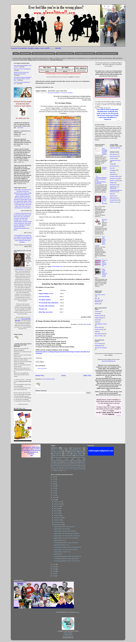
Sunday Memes (114, 200)
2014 (54, 495)
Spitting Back (98, 345)
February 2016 (58, 504)
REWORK (73, 452)
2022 (54, 575)
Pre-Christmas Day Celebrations (48, 302)
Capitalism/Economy (115, 160)
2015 (54, 497)
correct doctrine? (19, 269)
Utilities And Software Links (65, 53)
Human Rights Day (56, 266)
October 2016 (57, 520)
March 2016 (57, 506)
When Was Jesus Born (46, 312)
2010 (54, 486)
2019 (54, 569)
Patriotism (112, 174)
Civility (111, 164)
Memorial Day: (104, 220)
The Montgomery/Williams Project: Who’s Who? (66, 558)
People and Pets (99, 329)
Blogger (77, 612)
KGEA (96, 322)
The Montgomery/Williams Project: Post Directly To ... (67, 561)
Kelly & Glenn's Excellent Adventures (43, 53)
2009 (54, 483)
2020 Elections (114, 154)
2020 (54, 571)
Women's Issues (114, 202)
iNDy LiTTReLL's (99, 335)
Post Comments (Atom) (49, 379)
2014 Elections (80, 468)
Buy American (113, 156)
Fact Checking (98, 343)
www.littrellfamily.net (68, 636)
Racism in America (115, 180)
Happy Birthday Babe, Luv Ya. (61, 545)
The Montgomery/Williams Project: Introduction (66, 542)
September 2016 (58, 517)
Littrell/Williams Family (101, 324)
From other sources (100, 294)
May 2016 (57, 510)
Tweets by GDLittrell (115, 148)
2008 (54, 481)
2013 (54, 492)
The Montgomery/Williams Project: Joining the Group (67, 547)
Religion (112, 182)
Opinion (97, 303)
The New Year (43, 309)
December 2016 (58, 524)
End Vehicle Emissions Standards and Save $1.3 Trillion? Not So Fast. (22, 79)
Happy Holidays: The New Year (62, 529)
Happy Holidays (99, 317)
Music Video (98, 327)
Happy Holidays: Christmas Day (62, 551)
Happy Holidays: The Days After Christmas (65, 531)
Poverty (58, 470)
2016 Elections (80, 455)
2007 (54, 479)
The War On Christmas (67, 92)
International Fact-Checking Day (22, 69)
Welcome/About (25, 53)
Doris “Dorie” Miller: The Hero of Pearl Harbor (104, 272)
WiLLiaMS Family (99, 333)
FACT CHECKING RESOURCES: (107, 53)
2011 (54, 488)
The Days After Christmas (46, 306)
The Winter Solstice (45, 299)
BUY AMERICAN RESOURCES (85, 53)
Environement (113, 166)
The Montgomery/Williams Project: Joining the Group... (68, 556)
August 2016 (57, 515)
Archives (58, 462)
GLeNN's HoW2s (68, 634)
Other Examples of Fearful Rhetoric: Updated (104, 151)
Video (96, 331)
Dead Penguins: (58, 554)
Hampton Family (99, 315)
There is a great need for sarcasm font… (104, 263)
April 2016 (57, 508)
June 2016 (57, 513)
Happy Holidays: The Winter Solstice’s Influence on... (67, 535)
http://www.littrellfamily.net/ (108, 361)
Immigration (113, 170)
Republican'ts (113, 184)
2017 (54, 564)
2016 (54, 499)
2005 (54, 476)
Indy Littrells (59, 468)
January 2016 (57, 501)
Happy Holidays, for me (46, 293)
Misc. (96, 298)
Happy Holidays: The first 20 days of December (66, 538)
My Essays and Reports (54, 92)
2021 (54, 573)
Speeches (112, 196)
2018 (54, 566)
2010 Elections (64, 464)
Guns (111, 168)
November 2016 (58, 522)
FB (66, 452)
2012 (54, 490)
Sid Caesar (20, 127)
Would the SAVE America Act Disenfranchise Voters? (21, 73)
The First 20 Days (44, 296)
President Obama (114, 176)
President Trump (114, 178)
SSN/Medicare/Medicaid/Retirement (116, 191)
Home (16, 53)
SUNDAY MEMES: (104, 168)
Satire (111, 193)
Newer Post (39, 375)
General (97, 313)
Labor (111, 172)
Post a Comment (42, 368)
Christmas (97, 311)
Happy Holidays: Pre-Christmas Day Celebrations (66, 533)
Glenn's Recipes (68, 632)
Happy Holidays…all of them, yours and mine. (65, 549)
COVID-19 (112, 158)
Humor (96, 319)
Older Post (87, 375)
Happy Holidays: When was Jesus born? (64, 526)
